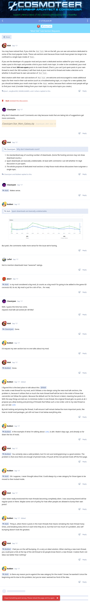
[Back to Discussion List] (2, 21)
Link (14, 405)
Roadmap (72, 15)
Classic (31, 15)
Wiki (65, 15)
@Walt (43, 387)
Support (16, 15)
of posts (45, 21)
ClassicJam (11, 149)
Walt (7, 190)
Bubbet (8, 368)
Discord (46, 15)
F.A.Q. (38, 15)
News (24, 15)
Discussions (56, 15)
